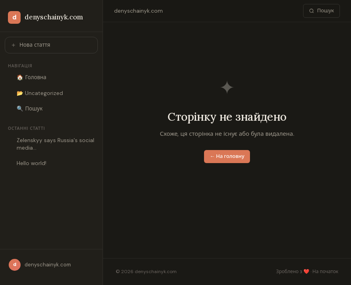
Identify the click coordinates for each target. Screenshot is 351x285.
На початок (325, 271)
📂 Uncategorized (40, 93)
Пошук (321, 10)
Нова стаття (30, 45)
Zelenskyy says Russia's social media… (55, 144)
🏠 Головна (31, 77)
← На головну (227, 156)
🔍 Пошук (29, 108)
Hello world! (31, 163)
